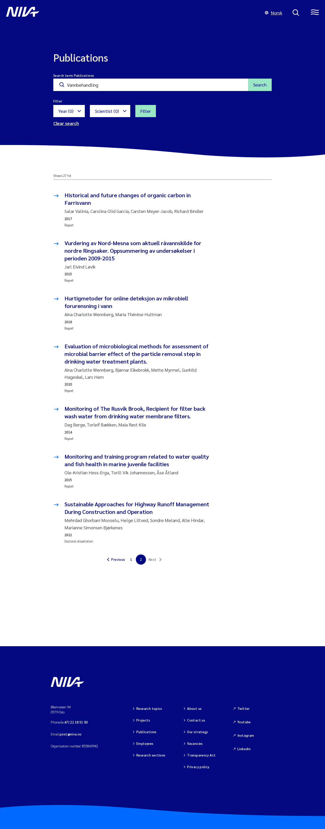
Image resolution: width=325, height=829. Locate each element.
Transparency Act (201, 755)
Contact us (196, 720)
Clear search (66, 123)
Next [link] (153, 559)
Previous (118, 559)
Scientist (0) (107, 111)
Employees (145, 743)
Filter (145, 111)
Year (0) (65, 111)
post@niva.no (71, 734)
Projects (143, 720)
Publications (146, 732)
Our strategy (197, 732)
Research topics (149, 708)
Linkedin (244, 749)
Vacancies (195, 743)
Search (260, 84)
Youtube (244, 722)
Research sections (151, 755)
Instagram (245, 735)
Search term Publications (73, 75)
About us (194, 708)
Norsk (273, 12)
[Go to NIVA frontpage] (130, 13)
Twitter (243, 708)
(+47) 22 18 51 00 (74, 722)
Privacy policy (198, 767)
